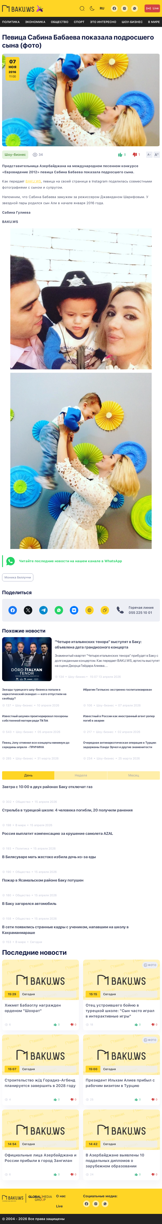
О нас (61, 1196)
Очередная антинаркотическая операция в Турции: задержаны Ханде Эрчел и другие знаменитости (120, 745)
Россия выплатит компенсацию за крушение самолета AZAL (57, 833)
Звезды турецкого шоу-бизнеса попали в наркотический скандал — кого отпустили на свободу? (34, 694)
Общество (59, 22)
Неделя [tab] (81, 775)
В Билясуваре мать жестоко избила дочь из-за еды (49, 857)
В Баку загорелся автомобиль (29, 903)
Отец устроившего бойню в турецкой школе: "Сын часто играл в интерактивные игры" (120, 1010)
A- (149, 154)
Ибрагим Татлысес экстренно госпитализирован (117, 689)
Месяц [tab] (133, 775)
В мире (154, 22)
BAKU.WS (33, 181)
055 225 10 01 (140, 613)
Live (152, 8)
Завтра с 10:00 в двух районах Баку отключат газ (47, 786)
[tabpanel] (81, 864)
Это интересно (103, 22)
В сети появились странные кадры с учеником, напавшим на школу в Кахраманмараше (65, 930)
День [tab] (28, 775)
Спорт (79, 22)
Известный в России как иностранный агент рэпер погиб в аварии (119, 718)
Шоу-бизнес (132, 22)
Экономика (35, 22)
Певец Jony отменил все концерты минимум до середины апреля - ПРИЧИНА (35, 745)
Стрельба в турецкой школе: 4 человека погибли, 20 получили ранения (67, 810)
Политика (11, 22)
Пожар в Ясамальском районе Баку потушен (43, 880)
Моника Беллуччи (17, 577)
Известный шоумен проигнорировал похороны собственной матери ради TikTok (35, 718)
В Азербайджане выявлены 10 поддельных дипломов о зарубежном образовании (115, 1160)
